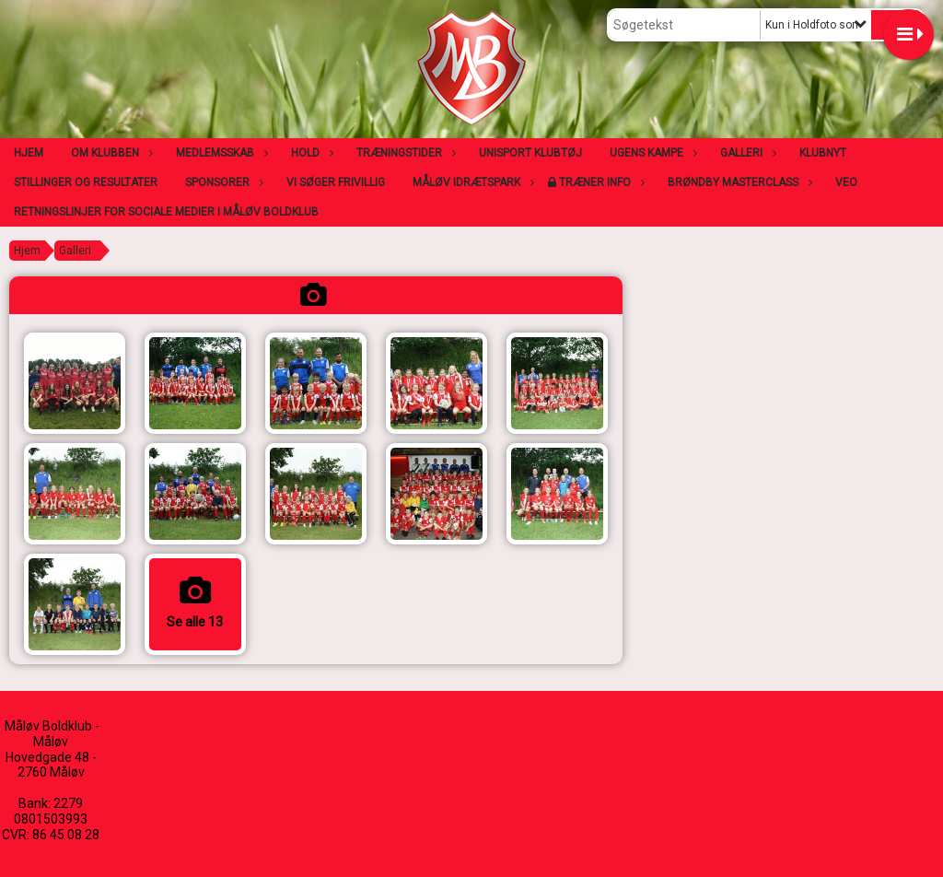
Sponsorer (222, 182)
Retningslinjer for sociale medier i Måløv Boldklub (166, 211)
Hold (310, 152)
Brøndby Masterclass (738, 182)
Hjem (28, 152)
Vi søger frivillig (335, 182)
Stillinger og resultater (85, 182)
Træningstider (403, 152)
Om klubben (109, 152)
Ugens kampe (651, 152)
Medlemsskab (219, 152)
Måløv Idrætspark (471, 182)
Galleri (746, 152)
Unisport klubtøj (530, 152)
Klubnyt (822, 152)
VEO (846, 182)
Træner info (599, 182)
